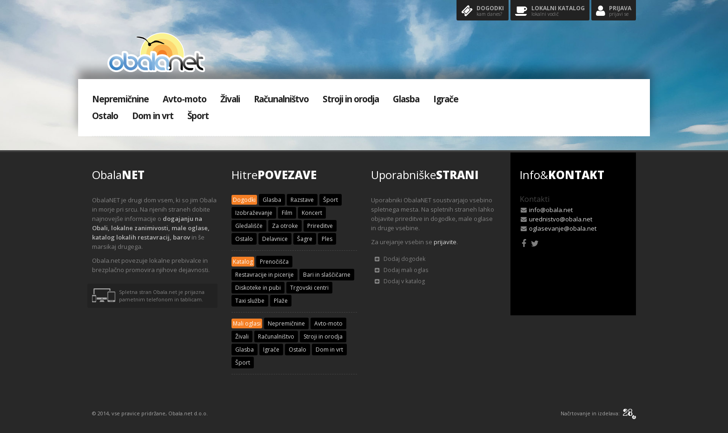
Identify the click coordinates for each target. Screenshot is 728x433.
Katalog (243, 262)
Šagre (304, 239)
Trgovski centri (309, 288)
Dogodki (482, 11)
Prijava (613, 11)
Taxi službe (250, 301)
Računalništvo (281, 99)
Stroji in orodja (351, 99)
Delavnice (275, 239)
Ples (327, 239)
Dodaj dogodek (400, 259)
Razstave (302, 200)
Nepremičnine (120, 99)
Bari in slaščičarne (327, 275)
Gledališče (249, 226)
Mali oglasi (247, 323)
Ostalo (105, 116)
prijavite (445, 242)
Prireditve (320, 226)
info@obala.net (551, 210)
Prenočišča (274, 262)
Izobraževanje (253, 213)
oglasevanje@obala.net (562, 228)
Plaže (281, 301)
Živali (230, 99)
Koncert (312, 213)
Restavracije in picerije (264, 275)
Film (287, 213)
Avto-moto (184, 99)
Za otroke (285, 226)
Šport (198, 116)
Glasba (406, 99)
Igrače (445, 99)
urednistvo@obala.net (560, 219)
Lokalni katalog (550, 11)
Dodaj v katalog (400, 281)
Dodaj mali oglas (401, 270)
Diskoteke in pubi (258, 288)
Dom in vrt (152, 116)
